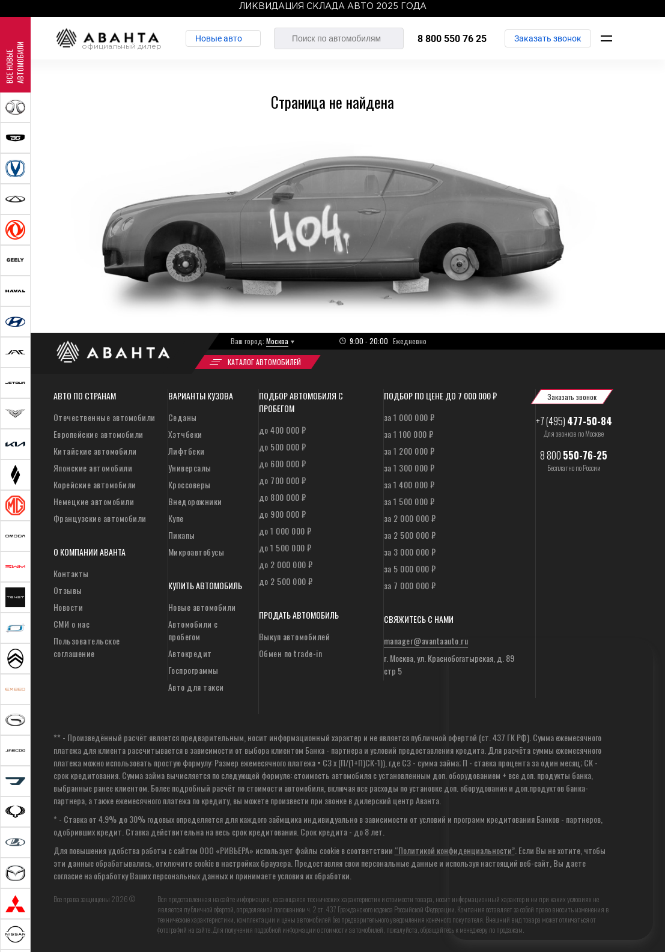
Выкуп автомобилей (294, 636)
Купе (176, 518)
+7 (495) (574, 421)
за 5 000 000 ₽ (410, 568)
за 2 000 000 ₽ (410, 518)
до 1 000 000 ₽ (285, 530)
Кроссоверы (189, 484)
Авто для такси (196, 687)
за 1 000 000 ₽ (409, 417)
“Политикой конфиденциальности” (455, 850)
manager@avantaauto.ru (426, 640)
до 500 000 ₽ (282, 446)
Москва (277, 341)
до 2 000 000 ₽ (286, 564)
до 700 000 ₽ (282, 480)
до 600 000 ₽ (282, 463)
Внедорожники (195, 501)
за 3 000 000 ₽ (410, 551)
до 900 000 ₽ (282, 514)
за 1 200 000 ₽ (409, 450)
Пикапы (181, 535)
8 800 (573, 455)
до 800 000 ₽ (282, 497)
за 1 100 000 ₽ (409, 434)
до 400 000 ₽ (282, 429)
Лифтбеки (186, 450)
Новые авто (218, 38)
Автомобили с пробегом (193, 630)
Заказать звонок (547, 38)
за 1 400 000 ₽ (409, 484)
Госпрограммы (193, 670)
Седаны (182, 417)
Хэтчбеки (185, 434)
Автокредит (190, 653)
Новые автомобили (202, 607)
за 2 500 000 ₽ (410, 535)
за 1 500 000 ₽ (409, 501)
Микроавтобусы (196, 551)
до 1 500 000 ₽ (285, 547)
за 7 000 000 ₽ (410, 585)
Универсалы (189, 467)
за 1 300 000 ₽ (409, 467)
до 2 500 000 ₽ (286, 581)
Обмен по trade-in (291, 653)
